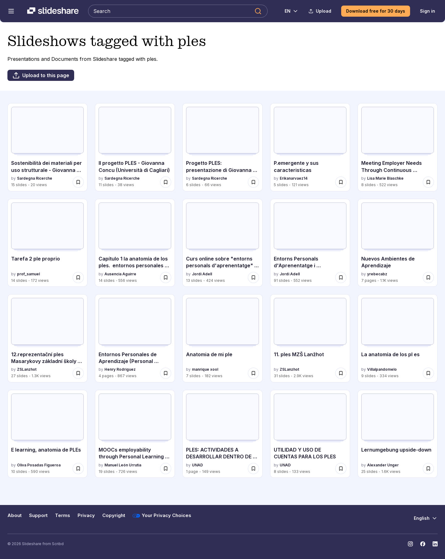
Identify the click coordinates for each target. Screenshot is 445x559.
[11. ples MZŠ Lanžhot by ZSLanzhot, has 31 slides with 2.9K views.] (310, 338)
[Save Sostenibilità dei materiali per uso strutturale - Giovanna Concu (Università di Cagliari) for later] (78, 182)
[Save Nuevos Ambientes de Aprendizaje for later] (428, 277)
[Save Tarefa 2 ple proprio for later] (78, 277)
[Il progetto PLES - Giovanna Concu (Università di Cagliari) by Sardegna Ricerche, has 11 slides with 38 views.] (135, 147)
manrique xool (205, 369)
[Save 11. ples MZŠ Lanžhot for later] (340, 373)
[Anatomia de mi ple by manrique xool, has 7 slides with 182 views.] (222, 338)
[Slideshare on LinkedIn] (435, 543)
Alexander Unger (383, 465)
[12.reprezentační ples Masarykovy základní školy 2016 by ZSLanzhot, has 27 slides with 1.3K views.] (47, 338)
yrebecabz (377, 274)
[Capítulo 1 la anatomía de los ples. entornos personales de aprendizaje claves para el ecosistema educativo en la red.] (135, 243)
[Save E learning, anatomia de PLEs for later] (78, 468)
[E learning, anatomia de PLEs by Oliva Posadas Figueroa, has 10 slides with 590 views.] (47, 434)
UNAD (197, 465)
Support (38, 515)
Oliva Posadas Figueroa (39, 465)
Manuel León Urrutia (122, 465)
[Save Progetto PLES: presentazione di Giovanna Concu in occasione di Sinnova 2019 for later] (253, 182)
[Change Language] (288, 11)
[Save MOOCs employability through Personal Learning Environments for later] (165, 468)
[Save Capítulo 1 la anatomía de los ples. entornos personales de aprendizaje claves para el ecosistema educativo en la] (165, 277)
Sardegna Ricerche (34, 178)
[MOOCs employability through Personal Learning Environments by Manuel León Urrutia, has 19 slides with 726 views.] (135, 434)
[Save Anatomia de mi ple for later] (253, 373)
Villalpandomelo (382, 369)
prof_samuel (28, 274)
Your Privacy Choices (162, 515)
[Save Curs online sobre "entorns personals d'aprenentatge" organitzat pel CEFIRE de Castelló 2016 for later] (253, 277)
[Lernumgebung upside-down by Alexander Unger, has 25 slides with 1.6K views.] (397, 434)
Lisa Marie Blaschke (385, 178)
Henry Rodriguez (120, 369)
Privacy (86, 515)
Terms (62, 515)
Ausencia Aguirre (120, 274)
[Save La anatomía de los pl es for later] (428, 373)
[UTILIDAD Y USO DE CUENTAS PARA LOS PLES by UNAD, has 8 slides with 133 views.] (310, 434)
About (14, 515)
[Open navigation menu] (11, 11)
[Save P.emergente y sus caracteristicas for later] (340, 182)
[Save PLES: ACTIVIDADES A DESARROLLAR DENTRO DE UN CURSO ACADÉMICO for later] (253, 468)
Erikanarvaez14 (293, 178)
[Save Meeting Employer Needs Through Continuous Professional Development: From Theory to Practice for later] (428, 182)
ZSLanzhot (26, 369)
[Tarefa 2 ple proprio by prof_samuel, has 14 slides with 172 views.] (47, 243)
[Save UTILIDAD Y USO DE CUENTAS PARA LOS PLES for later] (340, 468)
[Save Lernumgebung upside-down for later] (428, 468)
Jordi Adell (202, 274)
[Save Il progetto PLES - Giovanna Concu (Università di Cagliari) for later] (165, 182)
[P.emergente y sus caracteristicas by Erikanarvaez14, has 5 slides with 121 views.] (310, 147)
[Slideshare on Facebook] (422, 543)
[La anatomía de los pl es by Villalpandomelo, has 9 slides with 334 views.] (397, 338)
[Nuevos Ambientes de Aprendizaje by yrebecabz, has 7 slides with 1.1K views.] (397, 243)
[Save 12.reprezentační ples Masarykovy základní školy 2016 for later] (78, 373)
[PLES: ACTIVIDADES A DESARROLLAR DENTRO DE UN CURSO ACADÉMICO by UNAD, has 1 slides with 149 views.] (222, 434)
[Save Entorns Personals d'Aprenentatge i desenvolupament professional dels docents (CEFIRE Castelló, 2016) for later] (340, 277)
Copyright (113, 515)
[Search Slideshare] (177, 11)
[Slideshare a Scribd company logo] (52, 11)
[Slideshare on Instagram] (410, 543)
